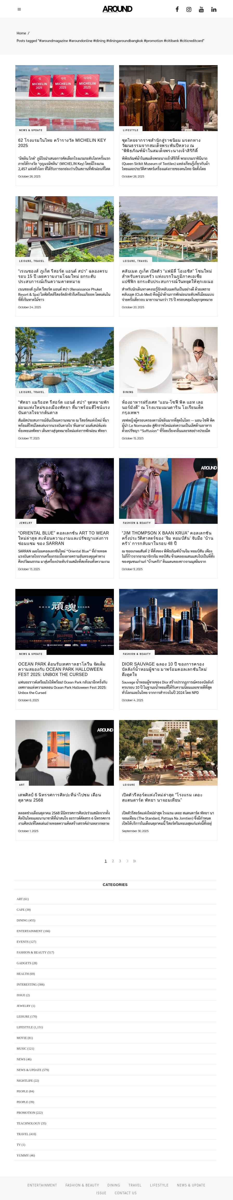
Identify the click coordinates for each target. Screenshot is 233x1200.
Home (21, 32)
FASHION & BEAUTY (137, 522)
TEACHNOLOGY (28, 1123)
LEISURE (25, 260)
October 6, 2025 (28, 700)
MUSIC (22, 1048)
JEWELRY (26, 522)
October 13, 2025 (29, 569)
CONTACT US (126, 1193)
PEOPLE (22, 1091)
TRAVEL (39, 260)
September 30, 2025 (135, 831)
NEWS (21, 1059)
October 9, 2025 (132, 569)
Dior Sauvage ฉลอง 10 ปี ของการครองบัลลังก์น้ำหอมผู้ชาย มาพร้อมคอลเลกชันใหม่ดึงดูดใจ (164, 669)
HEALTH (23, 974)
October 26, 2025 (29, 176)
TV (19, 1145)
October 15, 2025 (133, 438)
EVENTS (23, 942)
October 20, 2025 (133, 307)
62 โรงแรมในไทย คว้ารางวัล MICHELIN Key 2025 (62, 143)
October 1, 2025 (28, 831)
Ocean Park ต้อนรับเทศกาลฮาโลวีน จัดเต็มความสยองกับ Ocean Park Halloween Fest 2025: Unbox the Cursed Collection (62, 669)
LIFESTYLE (131, 130)
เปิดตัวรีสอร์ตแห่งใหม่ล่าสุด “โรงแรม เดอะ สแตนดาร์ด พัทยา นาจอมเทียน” (162, 797)
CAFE (21, 910)
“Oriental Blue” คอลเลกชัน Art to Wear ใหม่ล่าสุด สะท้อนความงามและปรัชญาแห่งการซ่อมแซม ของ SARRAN (63, 538)
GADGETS (24, 963)
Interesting (27, 984)
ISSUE (21, 995)
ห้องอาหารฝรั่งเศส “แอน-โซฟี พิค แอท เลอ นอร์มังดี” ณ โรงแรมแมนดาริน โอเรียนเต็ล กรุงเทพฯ (163, 407)
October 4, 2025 (132, 700)
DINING (128, 391)
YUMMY (23, 1155)
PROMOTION (26, 1113)
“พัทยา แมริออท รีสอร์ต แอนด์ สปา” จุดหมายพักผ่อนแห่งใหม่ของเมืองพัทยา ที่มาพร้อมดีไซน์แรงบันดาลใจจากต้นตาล (64, 407)
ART (22, 784)
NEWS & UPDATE (31, 130)
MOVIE (22, 1038)
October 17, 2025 (29, 438)
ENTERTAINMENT (30, 931)
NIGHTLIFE (25, 1080)
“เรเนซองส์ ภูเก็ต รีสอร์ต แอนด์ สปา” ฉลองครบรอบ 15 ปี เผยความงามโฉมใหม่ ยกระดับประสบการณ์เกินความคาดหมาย (62, 276)
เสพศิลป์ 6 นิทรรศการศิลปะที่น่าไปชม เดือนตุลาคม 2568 (59, 797)
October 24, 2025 (29, 307)
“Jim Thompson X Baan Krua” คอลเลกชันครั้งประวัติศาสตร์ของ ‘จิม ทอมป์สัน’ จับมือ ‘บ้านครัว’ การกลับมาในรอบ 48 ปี (167, 538)
